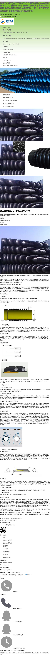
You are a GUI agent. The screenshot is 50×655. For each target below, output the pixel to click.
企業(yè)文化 (10, 32)
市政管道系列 (6, 38)
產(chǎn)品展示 (7, 35)
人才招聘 (11, 65)
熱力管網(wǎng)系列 (44, 38)
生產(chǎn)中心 (24, 32)
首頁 (4, 537)
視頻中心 (5, 57)
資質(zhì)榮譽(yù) (17, 32)
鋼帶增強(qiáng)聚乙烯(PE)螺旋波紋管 (13, 518)
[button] (48, 80)
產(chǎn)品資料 (15, 44)
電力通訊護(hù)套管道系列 (24, 38)
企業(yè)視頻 (5, 60)
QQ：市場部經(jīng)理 (18, 634)
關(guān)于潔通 (7, 30)
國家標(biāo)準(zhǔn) (7, 44)
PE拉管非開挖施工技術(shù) (10, 520)
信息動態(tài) (6, 52)
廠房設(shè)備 (6, 49)
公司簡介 (5, 32)
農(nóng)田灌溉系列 (34, 38)
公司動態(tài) (6, 54)
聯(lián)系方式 (6, 65)
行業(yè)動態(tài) (12, 54)
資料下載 (5, 41)
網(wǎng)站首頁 (6, 27)
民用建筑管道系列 (13, 38)
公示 (10, 60)
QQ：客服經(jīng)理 (17, 621)
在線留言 (16, 65)
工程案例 (5, 46)
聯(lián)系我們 (6, 63)
